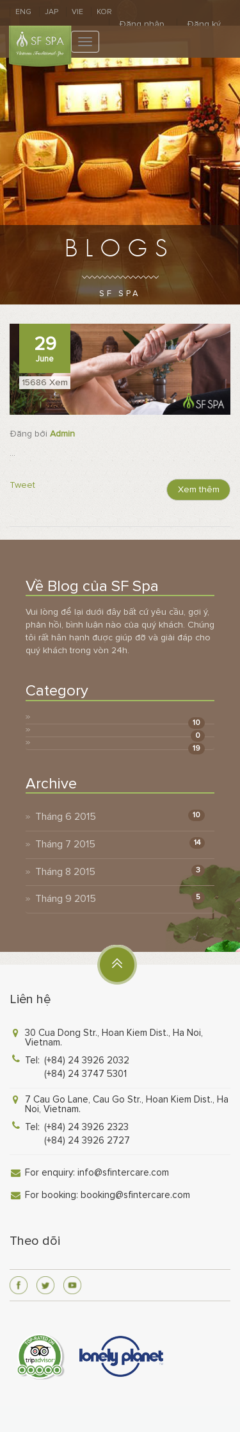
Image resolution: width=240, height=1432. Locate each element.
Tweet (22, 484)
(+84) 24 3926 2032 (86, 1060)
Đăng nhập (141, 24)
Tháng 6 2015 (65, 816)
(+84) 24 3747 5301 (85, 1073)
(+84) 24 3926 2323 (86, 1127)
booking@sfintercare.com (135, 1195)
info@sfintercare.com (123, 1172)
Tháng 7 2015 (65, 844)
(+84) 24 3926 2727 (87, 1140)
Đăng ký (204, 24)
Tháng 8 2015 (65, 871)
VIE (77, 12)
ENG (23, 12)
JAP (51, 12)
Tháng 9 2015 (65, 898)
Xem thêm (199, 489)
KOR (104, 12)
